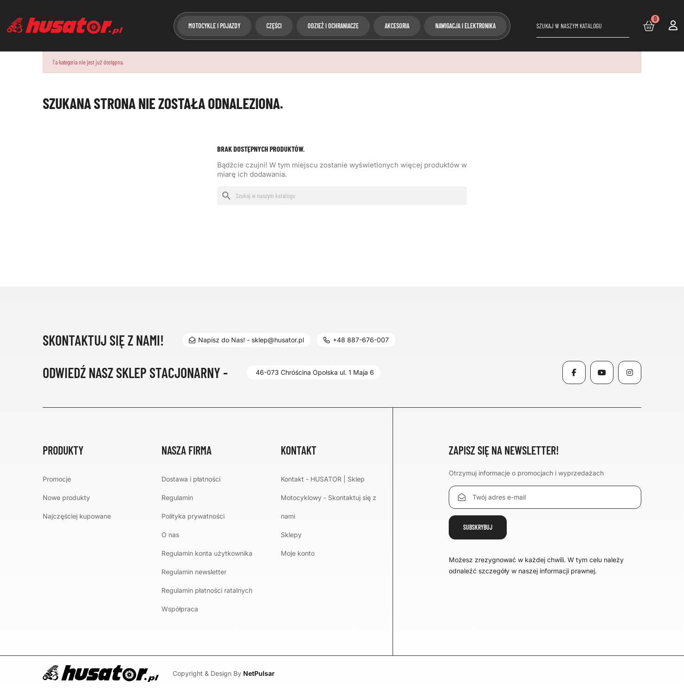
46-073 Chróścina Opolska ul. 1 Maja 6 (315, 372)
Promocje (57, 479)
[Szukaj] (582, 26)
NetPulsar (259, 673)
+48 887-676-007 (356, 340)
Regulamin (177, 497)
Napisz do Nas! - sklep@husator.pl (246, 340)
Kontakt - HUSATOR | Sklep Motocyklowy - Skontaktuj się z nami (328, 497)
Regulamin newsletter (193, 572)
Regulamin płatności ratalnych (206, 590)
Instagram (630, 372)
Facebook (574, 372)
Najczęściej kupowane (77, 516)
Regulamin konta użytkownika (206, 553)
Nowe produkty (66, 497)
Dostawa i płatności (190, 479)
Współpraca (179, 609)
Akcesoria (397, 26)
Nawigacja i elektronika (465, 26)
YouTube (602, 372)
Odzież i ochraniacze (333, 26)
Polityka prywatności (193, 516)
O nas (170, 535)
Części (274, 26)
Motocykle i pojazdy (214, 26)
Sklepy (291, 535)
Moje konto (298, 553)
